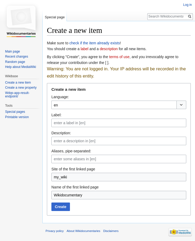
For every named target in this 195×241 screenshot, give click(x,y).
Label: (56, 115)
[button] (181, 105)
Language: (60, 97)
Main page (12, 51)
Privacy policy (55, 231)
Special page (55, 17)
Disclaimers (111, 231)
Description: (61, 133)
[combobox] (113, 105)
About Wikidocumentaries (83, 231)
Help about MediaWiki (20, 67)
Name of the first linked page (75, 187)
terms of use (119, 57)
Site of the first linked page (73, 169)
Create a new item (18, 82)
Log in (187, 5)
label (84, 49)
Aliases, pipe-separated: (71, 151)
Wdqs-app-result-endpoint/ (17, 94)
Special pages (15, 112)
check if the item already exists (94, 43)
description (109, 49)
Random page (15, 62)
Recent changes (16, 56)
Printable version (17, 117)
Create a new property (21, 87)
